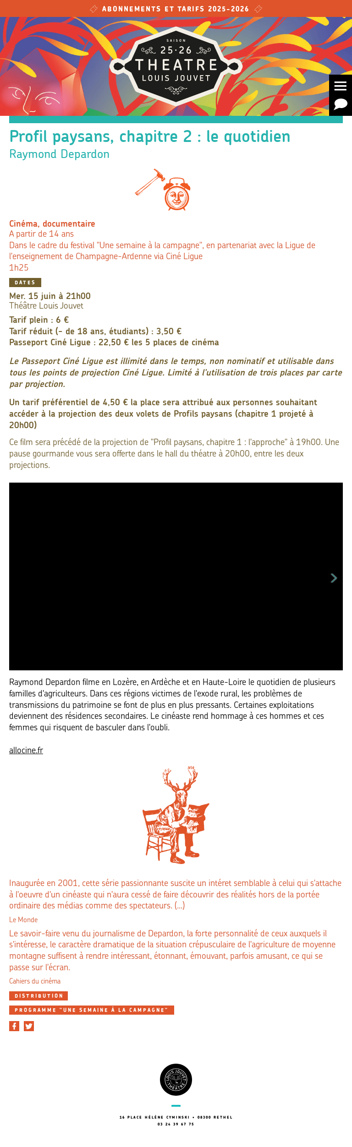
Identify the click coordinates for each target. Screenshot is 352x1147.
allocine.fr (26, 751)
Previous (18, 576)
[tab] (38, 995)
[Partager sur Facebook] (14, 1026)
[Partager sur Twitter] (29, 1026)
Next (334, 576)
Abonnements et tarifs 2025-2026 (176, 9)
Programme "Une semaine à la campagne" (92, 1010)
